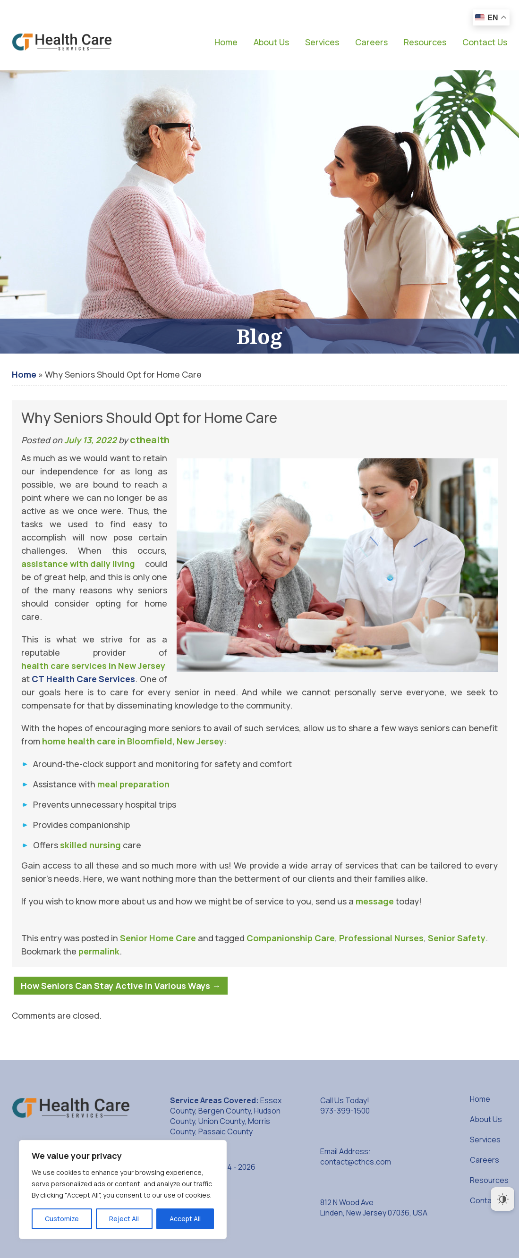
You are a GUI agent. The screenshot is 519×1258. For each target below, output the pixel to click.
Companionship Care (291, 938)
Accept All (185, 1218)
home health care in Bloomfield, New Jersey (133, 741)
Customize (62, 1218)
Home (226, 42)
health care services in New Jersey (93, 665)
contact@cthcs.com (355, 1162)
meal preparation (133, 784)
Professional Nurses (381, 938)
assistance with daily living (78, 563)
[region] (123, 1189)
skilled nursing (90, 845)
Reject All (124, 1218)
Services (322, 42)
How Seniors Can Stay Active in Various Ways (121, 985)
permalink (98, 951)
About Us (271, 42)
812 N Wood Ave (373, 1207)
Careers (371, 42)
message (375, 901)
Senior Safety (456, 938)
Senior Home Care (158, 938)
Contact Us (484, 42)
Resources (425, 42)
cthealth (150, 439)
